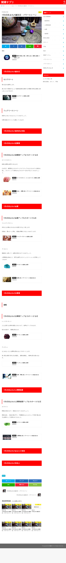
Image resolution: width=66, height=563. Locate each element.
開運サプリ (7, 2)
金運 (45, 28)
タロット (45, 40)
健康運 (46, 32)
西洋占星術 (46, 36)
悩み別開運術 (46, 16)
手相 (44, 44)
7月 (4, 490)
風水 (44, 48)
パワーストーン (47, 56)
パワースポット (47, 60)
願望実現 (46, 20)
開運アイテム (46, 52)
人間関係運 (47, 24)
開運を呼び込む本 (47, 64)
